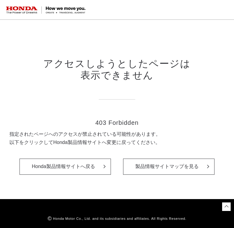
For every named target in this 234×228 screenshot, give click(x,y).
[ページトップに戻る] (226, 206)
